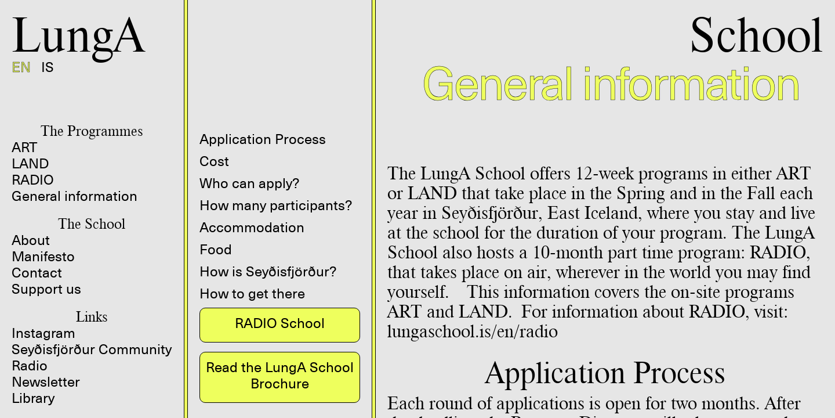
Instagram (43, 333)
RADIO (33, 180)
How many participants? (275, 205)
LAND (30, 163)
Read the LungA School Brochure (280, 375)
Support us (46, 289)
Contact (37, 273)
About (31, 240)
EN (21, 67)
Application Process (262, 139)
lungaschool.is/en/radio (472, 330)
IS (47, 67)
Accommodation (251, 227)
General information (74, 196)
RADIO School (280, 323)
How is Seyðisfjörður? (267, 272)
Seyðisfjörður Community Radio (92, 357)
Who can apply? (249, 183)
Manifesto (43, 256)
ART (24, 147)
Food (215, 250)
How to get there (252, 294)
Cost (214, 161)
